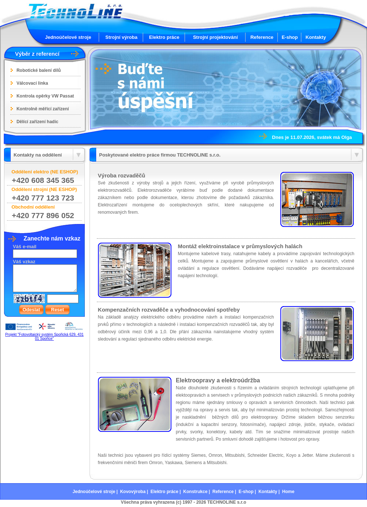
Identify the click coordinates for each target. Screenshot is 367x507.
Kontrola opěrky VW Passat (45, 96)
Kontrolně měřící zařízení (43, 108)
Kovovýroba (132, 491)
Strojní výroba (121, 37)
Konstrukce (195, 491)
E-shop (289, 37)
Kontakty (316, 37)
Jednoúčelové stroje (68, 37)
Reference (261, 37)
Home (288, 491)
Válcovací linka (32, 83)
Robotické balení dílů (39, 70)
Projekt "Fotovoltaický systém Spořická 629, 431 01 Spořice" (44, 337)
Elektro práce (164, 37)
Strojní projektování (215, 37)
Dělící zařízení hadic (37, 121)
